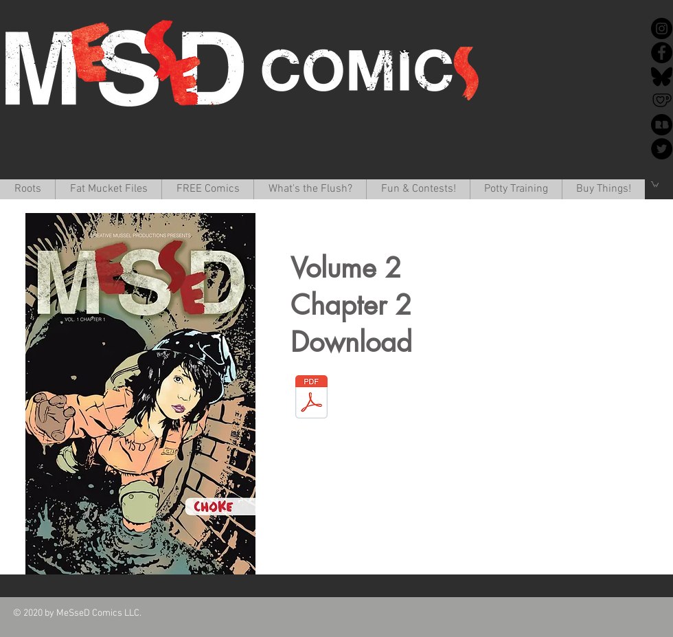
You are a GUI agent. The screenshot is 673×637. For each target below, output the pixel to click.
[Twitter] (661, 148)
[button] (108, 189)
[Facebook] (661, 52)
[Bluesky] (661, 76)
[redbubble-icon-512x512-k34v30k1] (661, 124)
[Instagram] (661, 28)
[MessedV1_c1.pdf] (311, 398)
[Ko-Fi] (661, 100)
